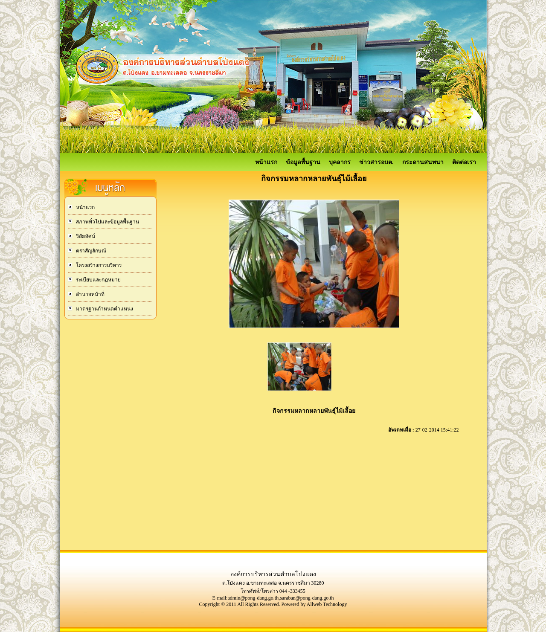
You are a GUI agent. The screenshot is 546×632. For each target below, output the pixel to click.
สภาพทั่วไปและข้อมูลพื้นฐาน (107, 222)
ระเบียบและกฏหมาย (98, 280)
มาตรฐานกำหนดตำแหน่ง (104, 309)
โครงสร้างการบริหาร (98, 265)
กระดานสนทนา (423, 162)
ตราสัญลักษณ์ (90, 251)
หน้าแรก (266, 162)
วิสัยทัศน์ (85, 236)
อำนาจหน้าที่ (90, 294)
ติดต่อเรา (464, 162)
